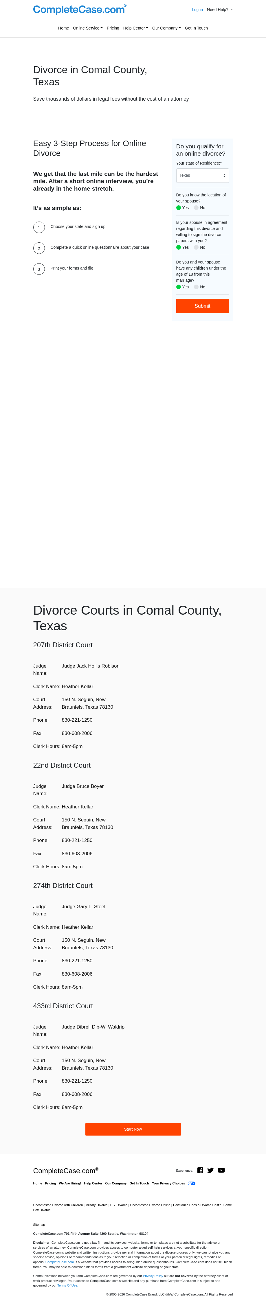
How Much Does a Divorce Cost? (197, 1205)
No (202, 207)
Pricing (113, 28)
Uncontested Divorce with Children (58, 1205)
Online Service (86, 28)
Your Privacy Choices (168, 1183)
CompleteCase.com (65, 1171)
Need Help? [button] (218, 9)
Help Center (134, 28)
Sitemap (39, 1224)
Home (63, 28)
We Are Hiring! (70, 1183)
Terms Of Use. (67, 1285)
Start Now (133, 1129)
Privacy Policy (153, 1276)
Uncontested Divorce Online (150, 1205)
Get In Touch (196, 28)
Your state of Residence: (199, 163)
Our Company (164, 28)
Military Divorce (97, 1205)
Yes (185, 207)
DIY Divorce (119, 1205)
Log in (197, 9)
